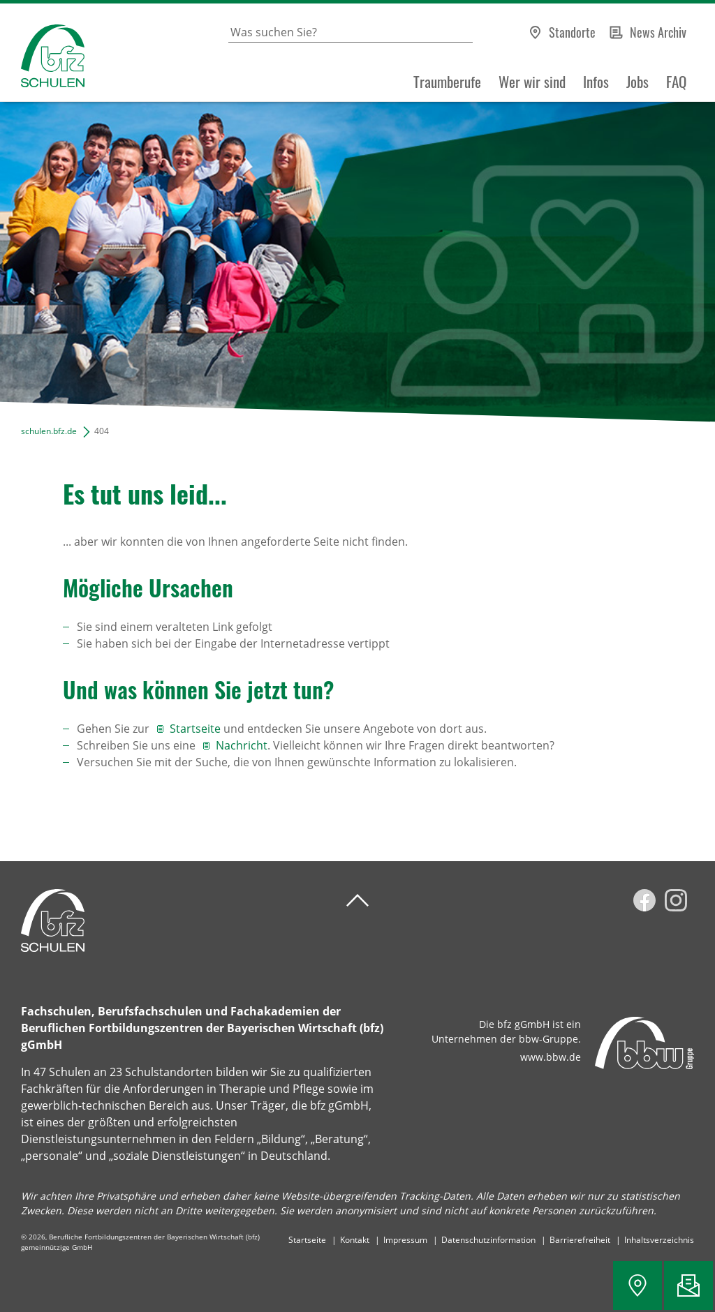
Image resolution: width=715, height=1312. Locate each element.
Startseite (195, 728)
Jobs (637, 81)
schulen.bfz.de (49, 431)
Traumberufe (447, 81)
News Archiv (658, 32)
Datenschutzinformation (488, 1240)
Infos (596, 81)
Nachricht (241, 745)
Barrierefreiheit (580, 1240)
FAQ (676, 81)
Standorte (572, 32)
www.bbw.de (550, 1057)
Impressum (405, 1240)
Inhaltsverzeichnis (659, 1240)
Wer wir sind (532, 81)
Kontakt (354, 1240)
